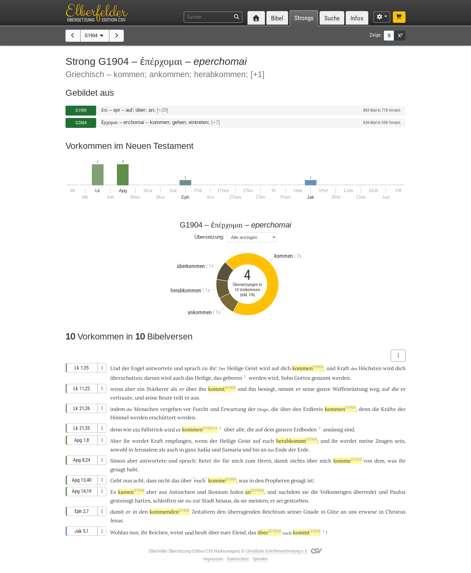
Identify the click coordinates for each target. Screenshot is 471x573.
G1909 (81, 110)
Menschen (146, 409)
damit (281, 460)
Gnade (311, 511)
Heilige (235, 368)
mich (237, 460)
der (125, 368)
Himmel (119, 417)
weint (177, 532)
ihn (252, 389)
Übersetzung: (209, 237)
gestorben (296, 500)
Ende (281, 449)
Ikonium (218, 492)
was (392, 460)
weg (374, 389)
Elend (239, 532)
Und (115, 368)
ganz (190, 449)
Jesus (116, 520)
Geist (251, 368)
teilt (179, 397)
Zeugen (384, 441)
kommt (222, 389)
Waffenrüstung (350, 389)
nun (127, 480)
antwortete (159, 368)
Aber (115, 441)
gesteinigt (122, 500)
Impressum (213, 559)
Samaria (231, 449)
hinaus (223, 500)
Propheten (277, 480)
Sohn (287, 378)
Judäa (204, 449)
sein (399, 441)
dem (269, 429)
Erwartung (233, 409)
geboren (232, 378)
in (131, 449)
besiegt (266, 389)
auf (275, 368)
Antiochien (182, 492)
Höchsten (370, 368)
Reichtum (273, 511)
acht (138, 480)
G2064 (81, 122)
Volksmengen (335, 492)
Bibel (277, 18)
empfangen (178, 441)
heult (201, 532)
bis (256, 449)
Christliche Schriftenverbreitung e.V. (276, 551)
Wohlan (119, 532)
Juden (236, 492)
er (181, 389)
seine (308, 389)
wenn (116, 389)
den (297, 409)
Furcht (200, 409)
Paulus (398, 492)
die (395, 389)
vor (187, 409)
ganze (323, 389)
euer (225, 532)
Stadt (208, 500)
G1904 (95, 35)
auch (178, 378)
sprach (192, 368)
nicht (164, 480)
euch (268, 441)
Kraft (343, 368)
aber (130, 389)
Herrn (264, 460)
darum (152, 378)
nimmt (286, 389)
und (331, 368)
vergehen (171, 409)
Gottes (302, 378)
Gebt (116, 480)
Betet (205, 460)
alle (240, 429)
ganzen (283, 429)
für (226, 460)
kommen (308, 368)
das (189, 378)
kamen (131, 492)
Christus (395, 511)
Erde (302, 449)
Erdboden (305, 429)
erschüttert (162, 417)
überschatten (126, 378)
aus (195, 397)
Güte (333, 511)
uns (352, 511)
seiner (294, 511)
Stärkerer (158, 389)
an (263, 449)
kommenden (170, 511)
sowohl (118, 449)
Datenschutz (238, 559)
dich (286, 368)
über (229, 429)
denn (364, 409)
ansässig (333, 429)
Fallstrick (152, 429)
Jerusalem (146, 449)
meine (366, 441)
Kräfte (388, 409)
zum (250, 460)
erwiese (368, 511)
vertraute (121, 397)
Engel (137, 368)
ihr (212, 368)
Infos (357, 18)
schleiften (164, 500)
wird (273, 378)
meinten (258, 500)
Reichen (158, 532)
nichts (297, 460)
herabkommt (296, 441)
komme (347, 460)
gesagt (118, 469)
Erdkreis (313, 409)
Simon (117, 460)
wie (127, 429)
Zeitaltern (203, 511)
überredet (365, 492)
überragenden (244, 511)
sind (349, 429)
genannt (321, 378)
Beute (165, 397)
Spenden (260, 559)
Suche (332, 18)
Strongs (304, 18)
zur (196, 500)
